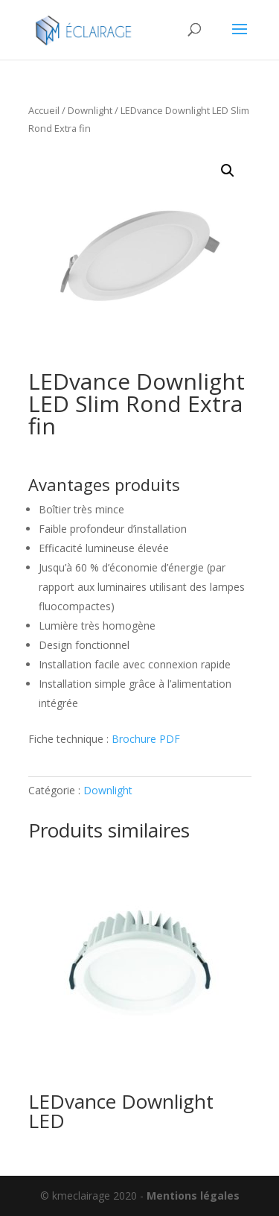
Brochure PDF (146, 739)
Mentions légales (193, 1195)
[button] (227, 170)
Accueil (44, 110)
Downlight (90, 110)
